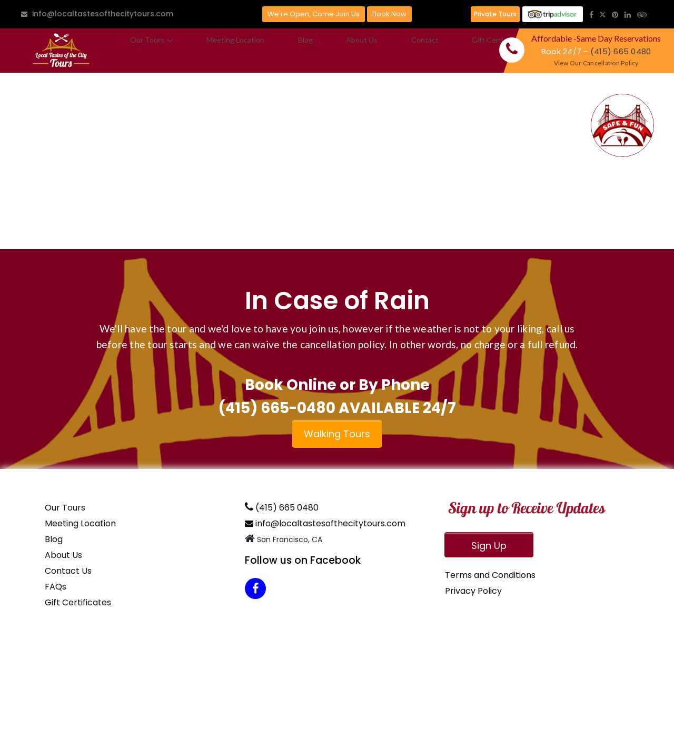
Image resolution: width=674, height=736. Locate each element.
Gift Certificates (399, 50)
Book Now (389, 14)
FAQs (55, 587)
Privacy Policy (473, 591)
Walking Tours (337, 433)
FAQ (449, 50)
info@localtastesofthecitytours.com (97, 13)
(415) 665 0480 (620, 51)
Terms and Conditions (490, 575)
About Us (298, 50)
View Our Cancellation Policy (596, 63)
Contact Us (68, 571)
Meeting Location (209, 50)
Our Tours (142, 50)
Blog (261, 50)
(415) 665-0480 (277, 408)
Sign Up (489, 545)
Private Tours (495, 13)
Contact (342, 50)
